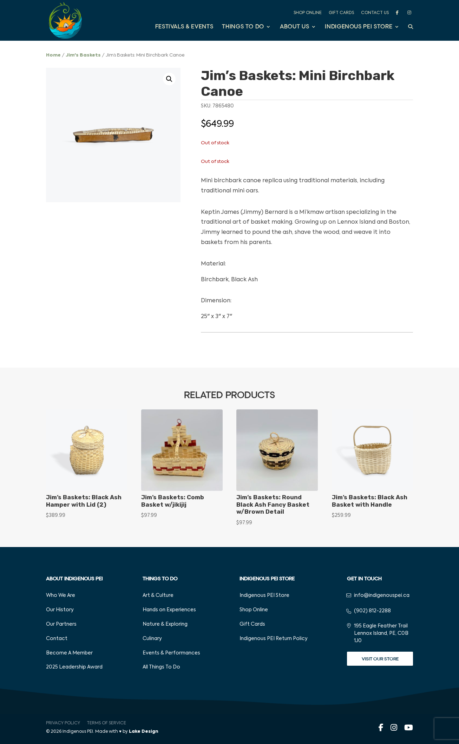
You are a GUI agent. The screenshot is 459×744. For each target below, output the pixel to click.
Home (53, 55)
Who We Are (60, 595)
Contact (56, 638)
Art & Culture (158, 595)
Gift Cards (341, 13)
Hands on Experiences (169, 609)
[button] (169, 79)
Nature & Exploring (165, 624)
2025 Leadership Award (74, 667)
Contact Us (375, 13)
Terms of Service (106, 723)
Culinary (152, 638)
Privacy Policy (63, 723)
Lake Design (143, 732)
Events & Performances (171, 653)
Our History (60, 609)
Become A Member (69, 653)
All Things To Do (161, 667)
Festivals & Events (184, 27)
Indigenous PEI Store (358, 27)
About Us (294, 27)
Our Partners (61, 624)
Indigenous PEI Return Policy (274, 638)
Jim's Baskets (83, 55)
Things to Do (243, 27)
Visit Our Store (380, 659)
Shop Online (308, 13)
